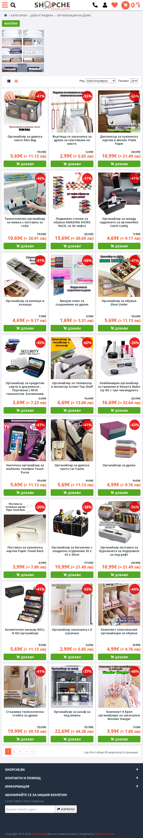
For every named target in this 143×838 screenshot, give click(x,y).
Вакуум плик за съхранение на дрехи (72, 302)
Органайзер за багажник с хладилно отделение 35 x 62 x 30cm (71, 551)
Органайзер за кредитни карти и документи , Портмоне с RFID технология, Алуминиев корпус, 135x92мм (25, 390)
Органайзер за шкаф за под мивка (72, 713)
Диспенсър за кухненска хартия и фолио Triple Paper (119, 140)
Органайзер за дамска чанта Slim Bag (25, 138)
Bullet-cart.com (104, 834)
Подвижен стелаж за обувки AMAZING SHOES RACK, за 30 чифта (72, 222)
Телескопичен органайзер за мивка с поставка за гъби (25, 222)
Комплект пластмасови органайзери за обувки (119, 631)
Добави (27, 164)
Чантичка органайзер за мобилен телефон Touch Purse (25, 468)
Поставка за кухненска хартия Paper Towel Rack (25, 549)
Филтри (11, 23)
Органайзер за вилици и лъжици (25, 302)
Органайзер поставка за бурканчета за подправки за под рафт (119, 551)
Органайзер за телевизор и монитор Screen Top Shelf (72, 384)
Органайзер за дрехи (119, 465)
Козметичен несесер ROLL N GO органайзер (25, 631)
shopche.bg (38, 834)
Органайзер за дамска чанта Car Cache (72, 467)
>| (32, 751)
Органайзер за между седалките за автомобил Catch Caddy (119, 222)
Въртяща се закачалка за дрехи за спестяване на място (72, 140)
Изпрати (66, 809)
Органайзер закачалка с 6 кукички (72, 631)
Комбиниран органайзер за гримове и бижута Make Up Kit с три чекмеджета (119, 386)
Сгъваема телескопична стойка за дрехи (25, 713)
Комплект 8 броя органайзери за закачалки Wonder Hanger (119, 715)
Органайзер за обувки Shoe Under (119, 302)
